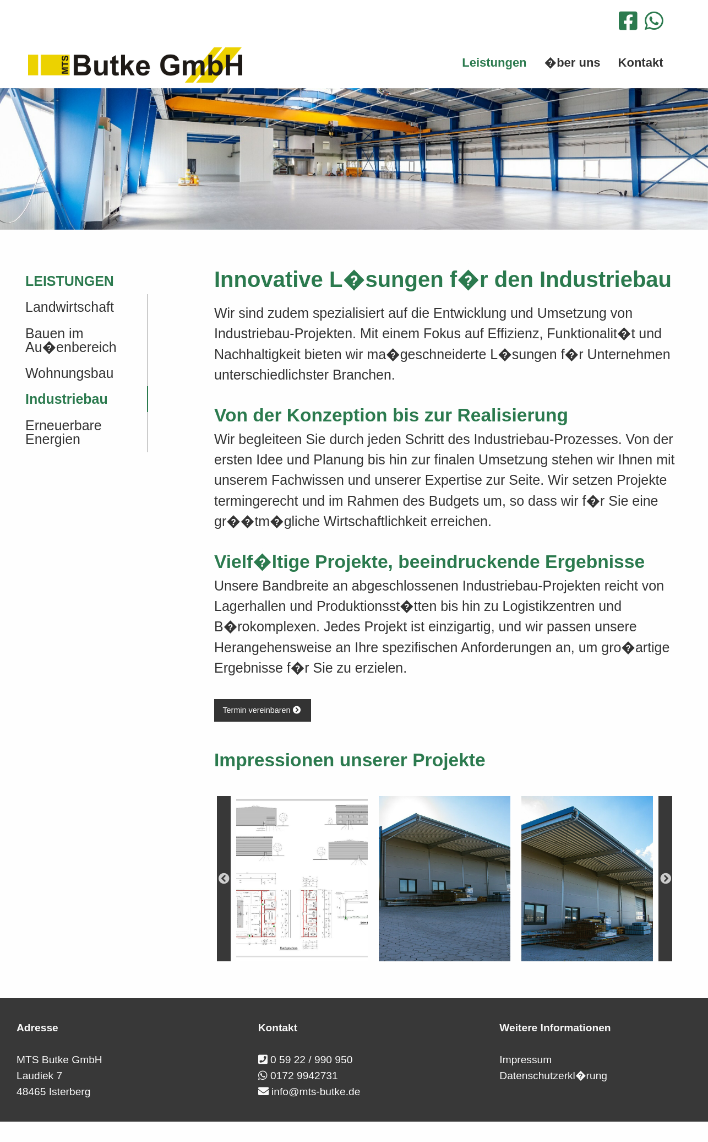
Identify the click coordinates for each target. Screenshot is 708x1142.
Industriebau (66, 399)
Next (665, 878)
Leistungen (69, 281)
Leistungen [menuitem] (494, 62)
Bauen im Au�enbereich (71, 340)
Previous (224, 878)
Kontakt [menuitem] (640, 62)
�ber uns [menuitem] (572, 62)
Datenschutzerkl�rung (553, 1075)
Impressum (525, 1059)
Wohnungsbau (69, 373)
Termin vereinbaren (262, 710)
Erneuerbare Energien (63, 432)
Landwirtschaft (69, 307)
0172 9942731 (304, 1075)
